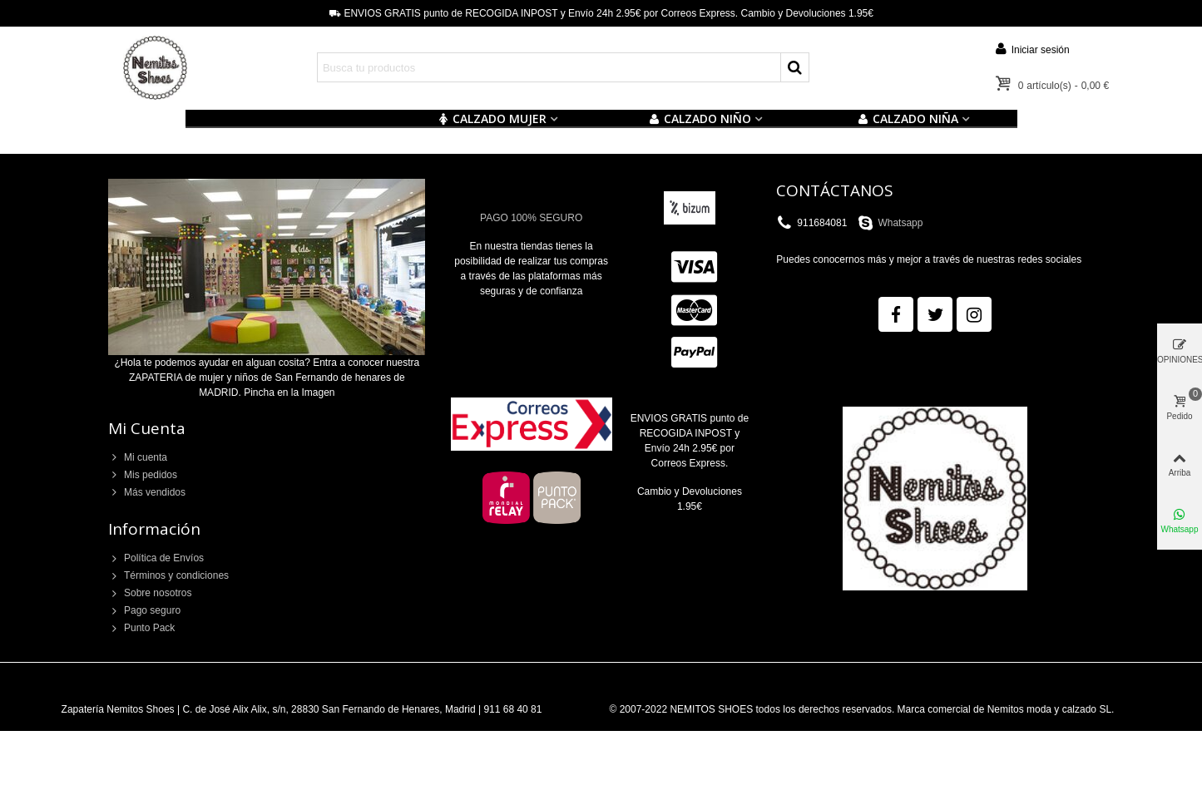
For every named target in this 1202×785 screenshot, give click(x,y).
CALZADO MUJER (492, 118)
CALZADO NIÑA (908, 118)
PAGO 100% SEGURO (531, 218)
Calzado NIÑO (700, 118)
